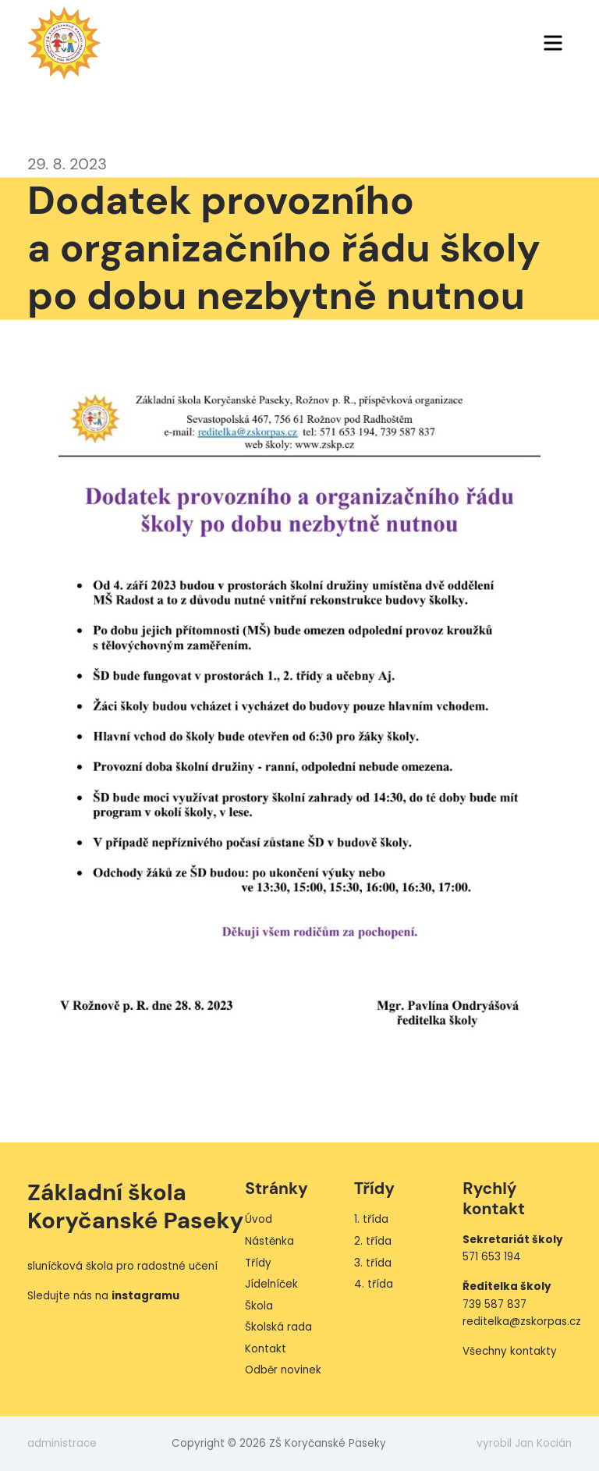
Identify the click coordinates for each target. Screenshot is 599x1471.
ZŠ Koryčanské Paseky (64, 43)
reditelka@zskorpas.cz (522, 1321)
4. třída (373, 1284)
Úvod (258, 1219)
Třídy (258, 1263)
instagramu (145, 1295)
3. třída (373, 1263)
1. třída (371, 1219)
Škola (259, 1306)
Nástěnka (269, 1241)
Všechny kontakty (510, 1351)
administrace (62, 1443)
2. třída (373, 1241)
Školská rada (278, 1327)
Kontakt (265, 1348)
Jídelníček (271, 1284)
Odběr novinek (283, 1370)
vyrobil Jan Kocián (524, 1443)
